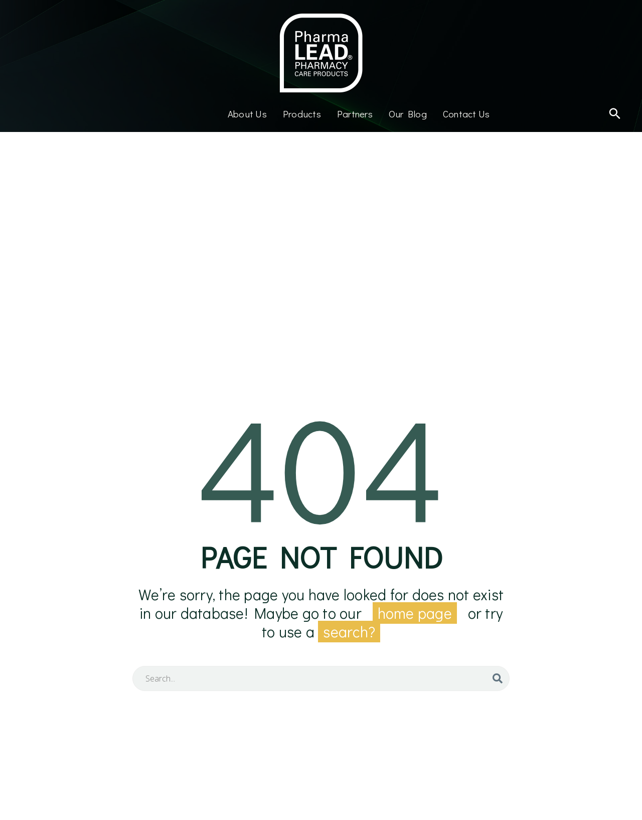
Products (302, 113)
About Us (247, 113)
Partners (355, 113)
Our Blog (408, 113)
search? (349, 631)
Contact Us (466, 113)
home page (415, 613)
